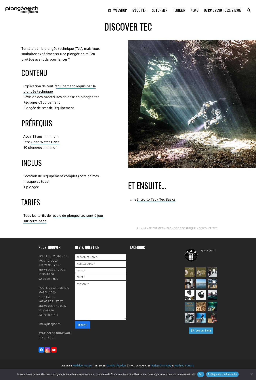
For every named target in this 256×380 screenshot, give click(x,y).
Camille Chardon (116, 365)
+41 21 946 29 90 (50, 265)
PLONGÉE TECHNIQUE (181, 228)
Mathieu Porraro (184, 365)
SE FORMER (156, 228)
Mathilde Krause (82, 365)
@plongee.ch (208, 250)
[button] (248, 10)
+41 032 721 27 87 (51, 301)
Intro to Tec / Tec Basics (156, 199)
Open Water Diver (45, 142)
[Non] (251, 374)
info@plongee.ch (49, 324)
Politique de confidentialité (222, 374)
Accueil (141, 228)
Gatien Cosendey (161, 365)
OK (200, 374)
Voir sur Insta (201, 330)
